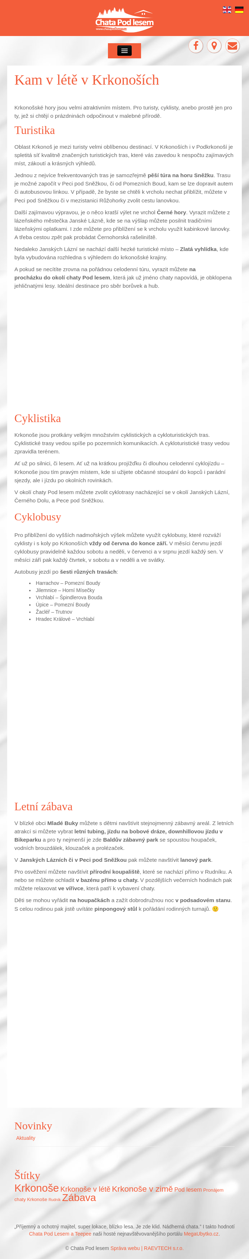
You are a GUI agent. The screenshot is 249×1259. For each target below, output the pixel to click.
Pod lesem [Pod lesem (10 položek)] (188, 1189)
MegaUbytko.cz (201, 1234)
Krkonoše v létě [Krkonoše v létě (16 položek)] (85, 1189)
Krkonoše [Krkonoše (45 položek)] (36, 1188)
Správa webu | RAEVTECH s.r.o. (147, 1248)
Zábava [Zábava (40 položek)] (79, 1197)
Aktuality (25, 1138)
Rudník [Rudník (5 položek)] (55, 1199)
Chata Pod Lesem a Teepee (61, 1234)
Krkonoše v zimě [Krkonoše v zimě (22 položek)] (142, 1188)
